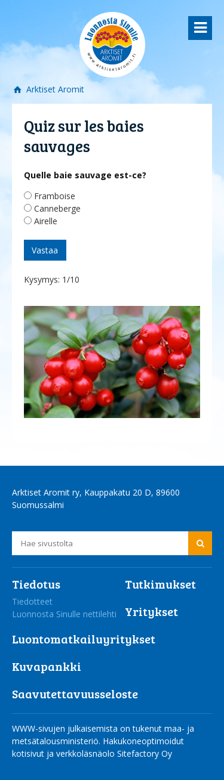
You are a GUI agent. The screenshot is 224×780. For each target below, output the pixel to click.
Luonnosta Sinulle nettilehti (64, 614)
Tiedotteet (32, 601)
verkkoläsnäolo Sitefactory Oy (114, 753)
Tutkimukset (160, 583)
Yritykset (151, 611)
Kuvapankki (46, 666)
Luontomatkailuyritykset (83, 638)
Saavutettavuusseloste (75, 693)
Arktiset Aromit (54, 89)
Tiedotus (36, 583)
